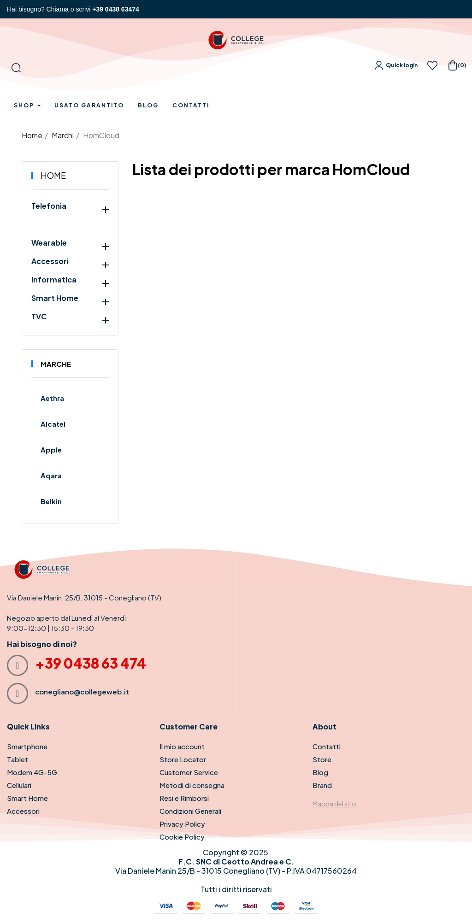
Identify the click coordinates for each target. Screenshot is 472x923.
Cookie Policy (182, 836)
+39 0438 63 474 (90, 663)
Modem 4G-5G (32, 772)
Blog (320, 772)
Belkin (51, 501)
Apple (51, 449)
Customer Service (188, 772)
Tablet (17, 759)
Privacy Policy (182, 823)
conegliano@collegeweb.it (82, 691)
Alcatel (53, 423)
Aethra (52, 398)
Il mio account (182, 746)
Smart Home (54, 298)
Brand (322, 785)
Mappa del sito (334, 804)
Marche (56, 363)
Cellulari (19, 785)
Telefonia (48, 206)
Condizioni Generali (190, 810)
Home (53, 175)
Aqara (51, 475)
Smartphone (27, 746)
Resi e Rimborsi (184, 798)
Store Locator (182, 759)
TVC (39, 316)
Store (322, 759)
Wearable (49, 242)
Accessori (50, 261)
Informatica (54, 279)
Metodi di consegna (191, 785)
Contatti (327, 746)
